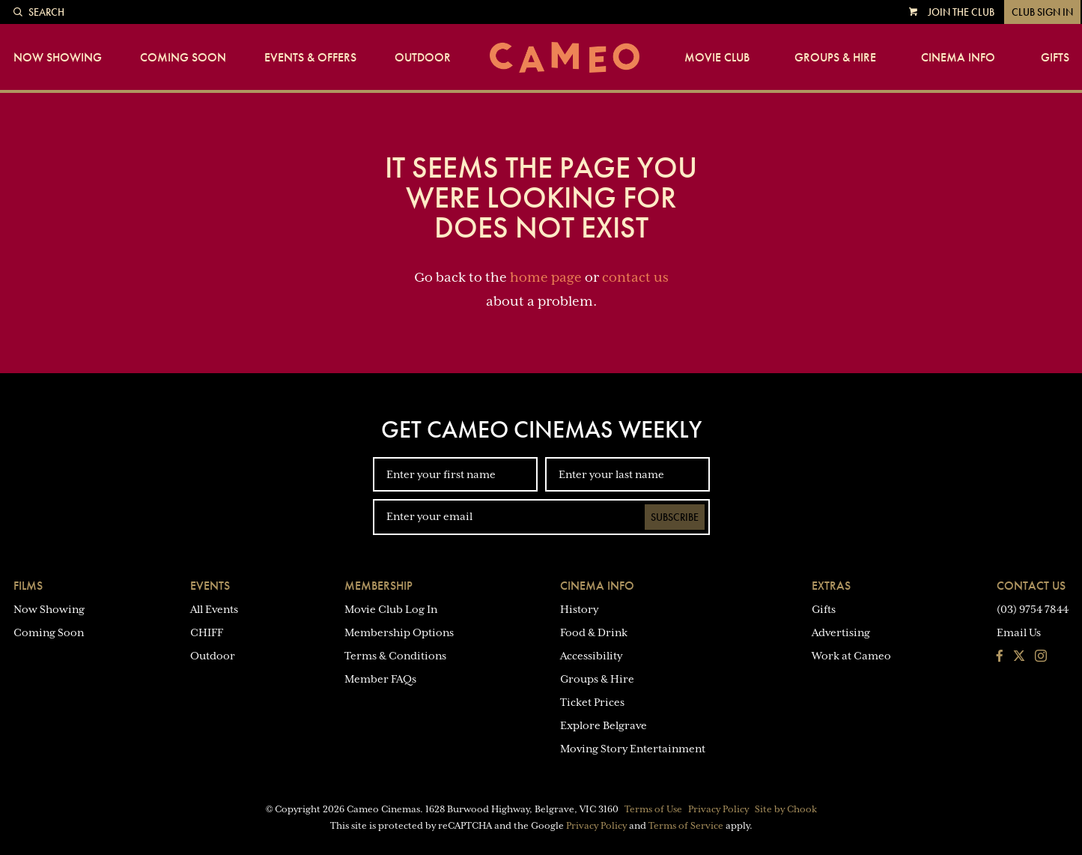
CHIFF (206, 632)
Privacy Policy (718, 809)
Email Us (1019, 632)
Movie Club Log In (390, 609)
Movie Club (717, 58)
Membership (378, 585)
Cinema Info (958, 58)
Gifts (1055, 58)
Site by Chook (786, 809)
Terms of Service (685, 826)
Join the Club (961, 12)
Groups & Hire (835, 58)
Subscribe (675, 517)
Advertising (841, 632)
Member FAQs (380, 679)
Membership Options (399, 632)
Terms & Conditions (395, 656)
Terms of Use (653, 809)
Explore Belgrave (603, 725)
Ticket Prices (592, 702)
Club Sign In (1042, 12)
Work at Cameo (851, 656)
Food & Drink (593, 632)
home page (546, 277)
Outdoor (423, 58)
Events (210, 585)
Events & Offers (310, 58)
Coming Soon (183, 58)
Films (28, 585)
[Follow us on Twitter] (1019, 657)
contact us (635, 277)
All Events (214, 609)
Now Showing (57, 58)
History (579, 609)
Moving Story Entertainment (632, 749)
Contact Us (1031, 585)
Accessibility (591, 656)
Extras (831, 585)
